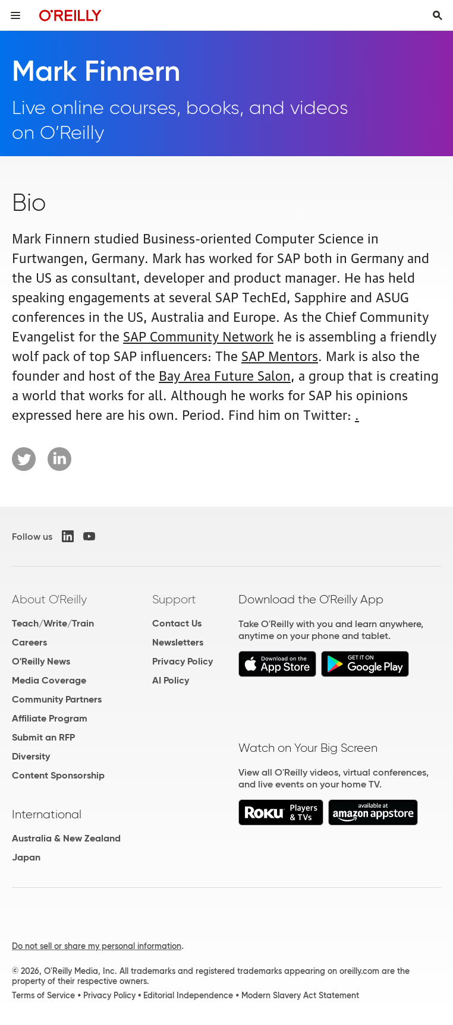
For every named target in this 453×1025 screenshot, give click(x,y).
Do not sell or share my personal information (96, 946)
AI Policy (170, 680)
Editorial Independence (188, 995)
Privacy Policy (182, 661)
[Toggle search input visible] (437, 15)
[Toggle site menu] (15, 15)
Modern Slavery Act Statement (300, 995)
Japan (26, 857)
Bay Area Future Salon (225, 374)
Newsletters (177, 642)
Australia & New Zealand (66, 838)
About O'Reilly (49, 599)
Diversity (31, 756)
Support (174, 599)
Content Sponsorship (58, 775)
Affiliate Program (49, 718)
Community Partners (57, 699)
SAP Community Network (198, 335)
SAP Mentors (279, 355)
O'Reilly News (41, 661)
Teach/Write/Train (53, 623)
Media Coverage (49, 680)
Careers (29, 642)
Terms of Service (43, 995)
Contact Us (177, 623)
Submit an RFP (43, 737)
